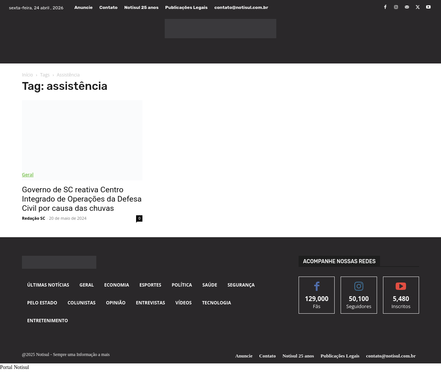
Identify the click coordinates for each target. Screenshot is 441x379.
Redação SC (33, 218)
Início (27, 75)
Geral (27, 174)
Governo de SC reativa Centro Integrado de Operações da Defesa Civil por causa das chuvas (82, 199)
